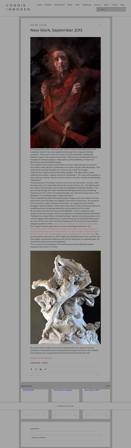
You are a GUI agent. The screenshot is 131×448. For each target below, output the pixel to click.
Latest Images (35, 363)
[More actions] (99, 25)
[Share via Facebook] (31, 369)
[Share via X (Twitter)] (36, 369)
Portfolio (45, 363)
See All (108, 386)
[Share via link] (45, 369)
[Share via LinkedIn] (40, 369)
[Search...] (110, 9)
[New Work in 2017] (96, 397)
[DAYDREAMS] (34, 397)
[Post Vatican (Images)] (65, 397)
